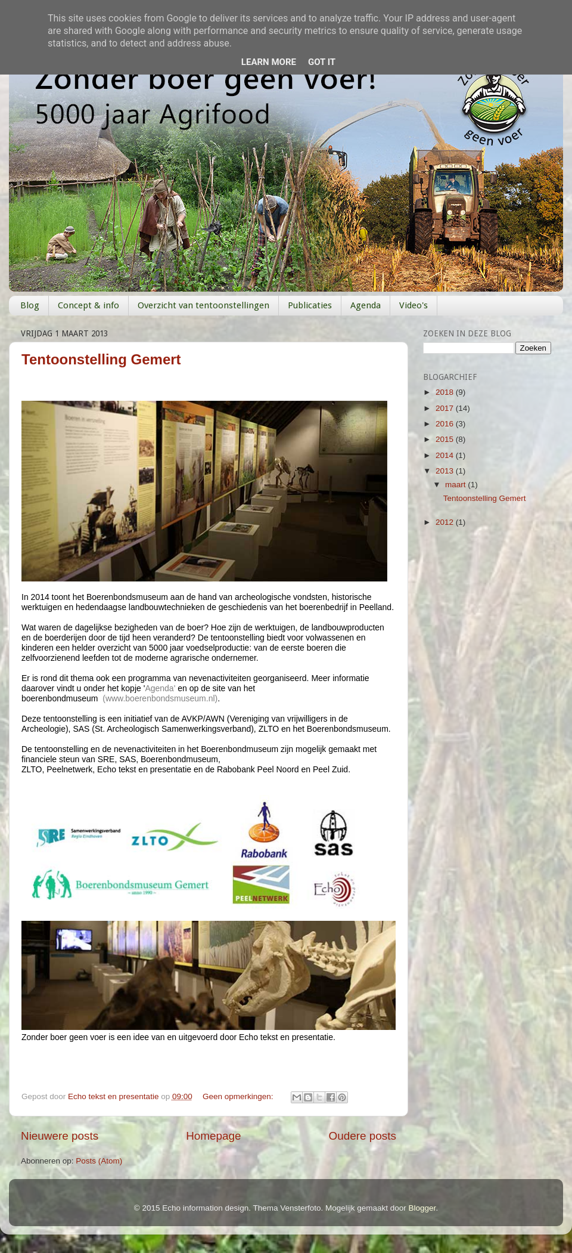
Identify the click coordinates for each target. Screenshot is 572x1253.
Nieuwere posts (59, 1136)
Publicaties (310, 305)
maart (456, 484)
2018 (446, 392)
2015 (446, 439)
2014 (446, 455)
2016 (446, 423)
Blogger (422, 1208)
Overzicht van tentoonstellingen (203, 305)
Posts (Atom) (99, 1160)
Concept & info (88, 305)
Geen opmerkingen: (239, 1096)
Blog (29, 305)
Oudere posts (362, 1136)
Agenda (365, 305)
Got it (321, 62)
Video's (413, 305)
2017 (446, 408)
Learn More (268, 62)
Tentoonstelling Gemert (101, 359)
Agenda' (161, 688)
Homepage (213, 1136)
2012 (446, 522)
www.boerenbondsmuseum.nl (160, 698)
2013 (446, 470)
